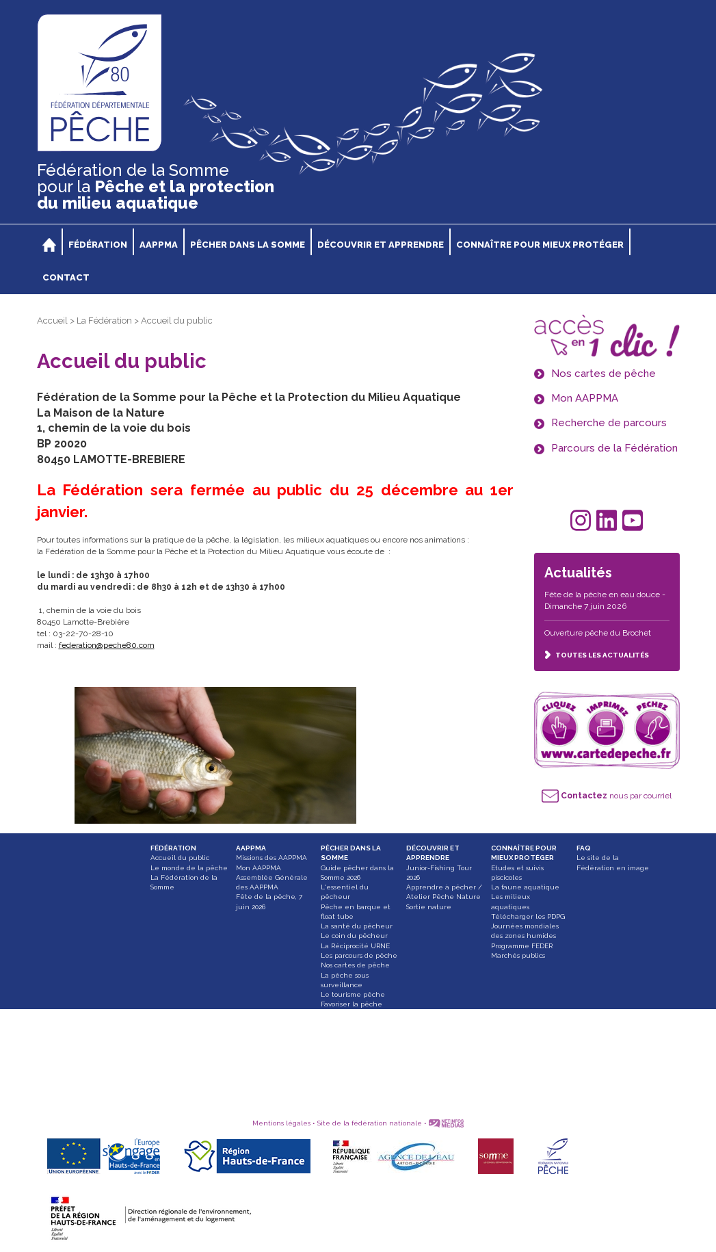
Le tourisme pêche (353, 994)
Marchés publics (518, 955)
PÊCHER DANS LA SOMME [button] (247, 244)
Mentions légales (281, 1123)
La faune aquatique (525, 887)
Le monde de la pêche (189, 868)
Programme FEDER (522, 946)
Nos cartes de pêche (355, 965)
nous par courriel (607, 795)
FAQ (583, 848)
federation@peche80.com (107, 645)
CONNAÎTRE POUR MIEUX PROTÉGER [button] (540, 244)
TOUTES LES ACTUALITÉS (596, 655)
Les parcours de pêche (359, 955)
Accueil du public (179, 857)
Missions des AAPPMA (271, 857)
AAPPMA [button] (159, 244)
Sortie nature (428, 907)
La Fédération (104, 320)
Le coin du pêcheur (354, 935)
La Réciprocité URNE (355, 946)
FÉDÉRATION (173, 848)
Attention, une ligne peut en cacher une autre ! (356, 1033)
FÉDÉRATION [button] (97, 244)
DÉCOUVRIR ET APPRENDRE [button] (380, 244)
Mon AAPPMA (258, 868)
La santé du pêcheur (357, 926)
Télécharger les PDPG (528, 916)
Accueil (52, 320)
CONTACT (66, 277)
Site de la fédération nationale (369, 1123)
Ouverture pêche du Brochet (597, 633)
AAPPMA (251, 848)
